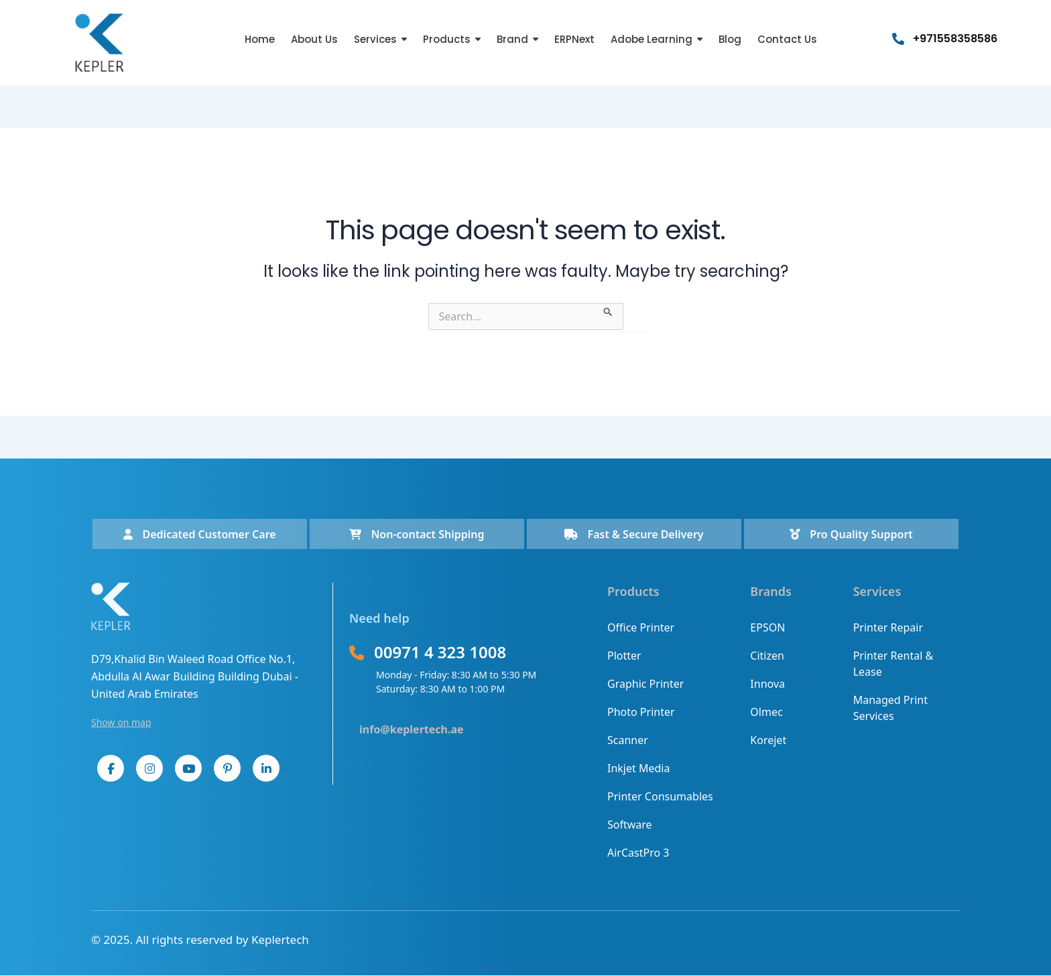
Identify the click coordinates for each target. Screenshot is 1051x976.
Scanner (627, 740)
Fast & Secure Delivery (633, 534)
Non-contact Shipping (416, 534)
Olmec (766, 712)
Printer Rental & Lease (893, 663)
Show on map (121, 722)
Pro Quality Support (851, 534)
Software (629, 824)
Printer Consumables (660, 796)
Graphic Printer (645, 683)
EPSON (767, 627)
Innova (767, 683)
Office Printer (640, 627)
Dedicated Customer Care (199, 534)
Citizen (767, 655)
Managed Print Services (890, 707)
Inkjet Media (638, 768)
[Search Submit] (608, 309)
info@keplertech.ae (411, 729)
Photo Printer (641, 712)
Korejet (768, 740)
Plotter (624, 655)
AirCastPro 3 (638, 852)
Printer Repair (888, 627)
